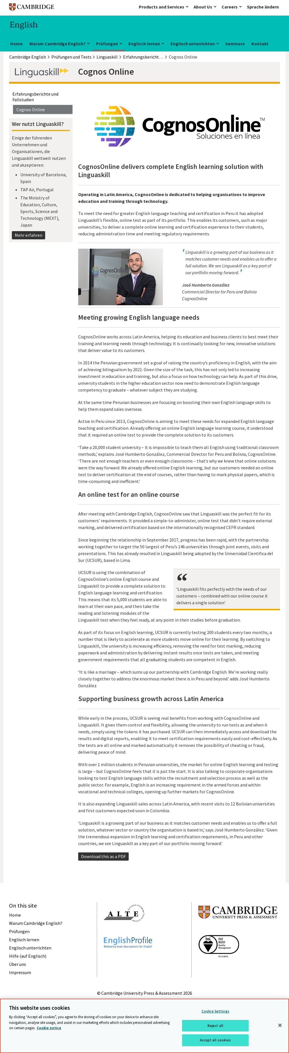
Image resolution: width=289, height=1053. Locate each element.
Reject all (215, 1025)
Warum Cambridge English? (57, 43)
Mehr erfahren (28, 235)
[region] (144, 1026)
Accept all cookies (215, 1040)
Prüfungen (107, 43)
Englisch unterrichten (192, 43)
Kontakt (259, 43)
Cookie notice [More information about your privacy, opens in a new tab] (49, 1028)
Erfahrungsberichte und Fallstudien (35, 96)
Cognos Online (30, 109)
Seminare (235, 43)
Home (16, 43)
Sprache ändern (263, 7)
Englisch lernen (144, 43)
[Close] (280, 1025)
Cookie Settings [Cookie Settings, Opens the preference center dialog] (215, 1011)
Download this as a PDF (103, 856)
